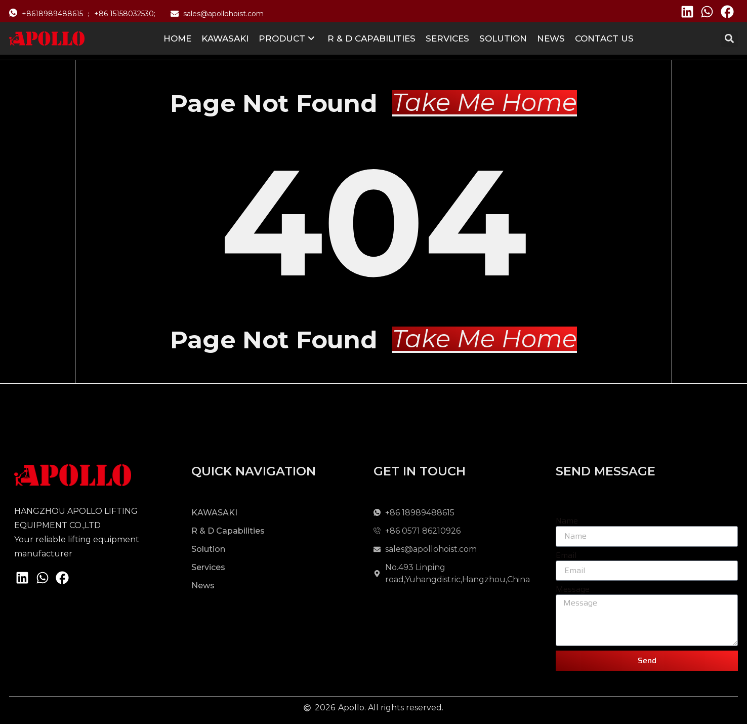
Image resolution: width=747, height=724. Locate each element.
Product (287, 38)
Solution (503, 38)
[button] (729, 38)
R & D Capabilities (371, 38)
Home (177, 38)
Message (573, 589)
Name (567, 521)
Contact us (604, 38)
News (551, 38)
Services (447, 38)
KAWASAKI (224, 38)
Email (566, 555)
